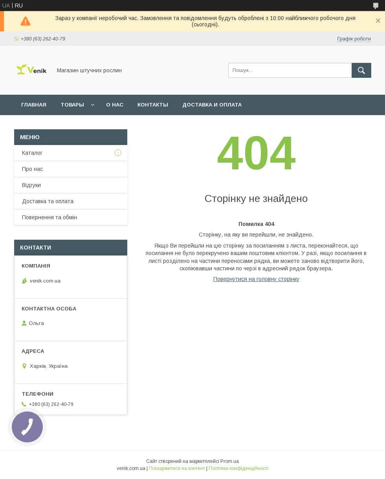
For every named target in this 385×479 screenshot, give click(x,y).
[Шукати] (361, 70)
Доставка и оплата (212, 105)
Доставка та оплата (47, 201)
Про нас (32, 169)
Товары (72, 105)
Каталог (32, 153)
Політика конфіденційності (238, 468)
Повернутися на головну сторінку (256, 279)
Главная (33, 105)
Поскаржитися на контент (177, 468)
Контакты (153, 105)
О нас (114, 105)
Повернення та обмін (49, 217)
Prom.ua (229, 461)
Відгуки (31, 185)
